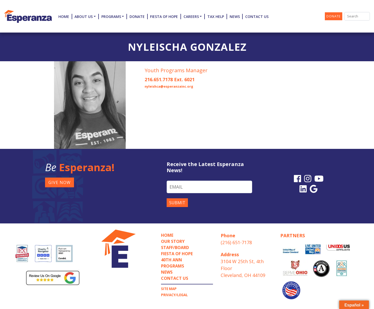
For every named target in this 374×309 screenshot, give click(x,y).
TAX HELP (215, 16)
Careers (191, 16)
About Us (83, 16)
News (235, 16)
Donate (137, 16)
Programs (111, 16)
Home (63, 16)
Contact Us (257, 16)
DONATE (333, 16)
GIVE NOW (59, 182)
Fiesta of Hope (164, 16)
